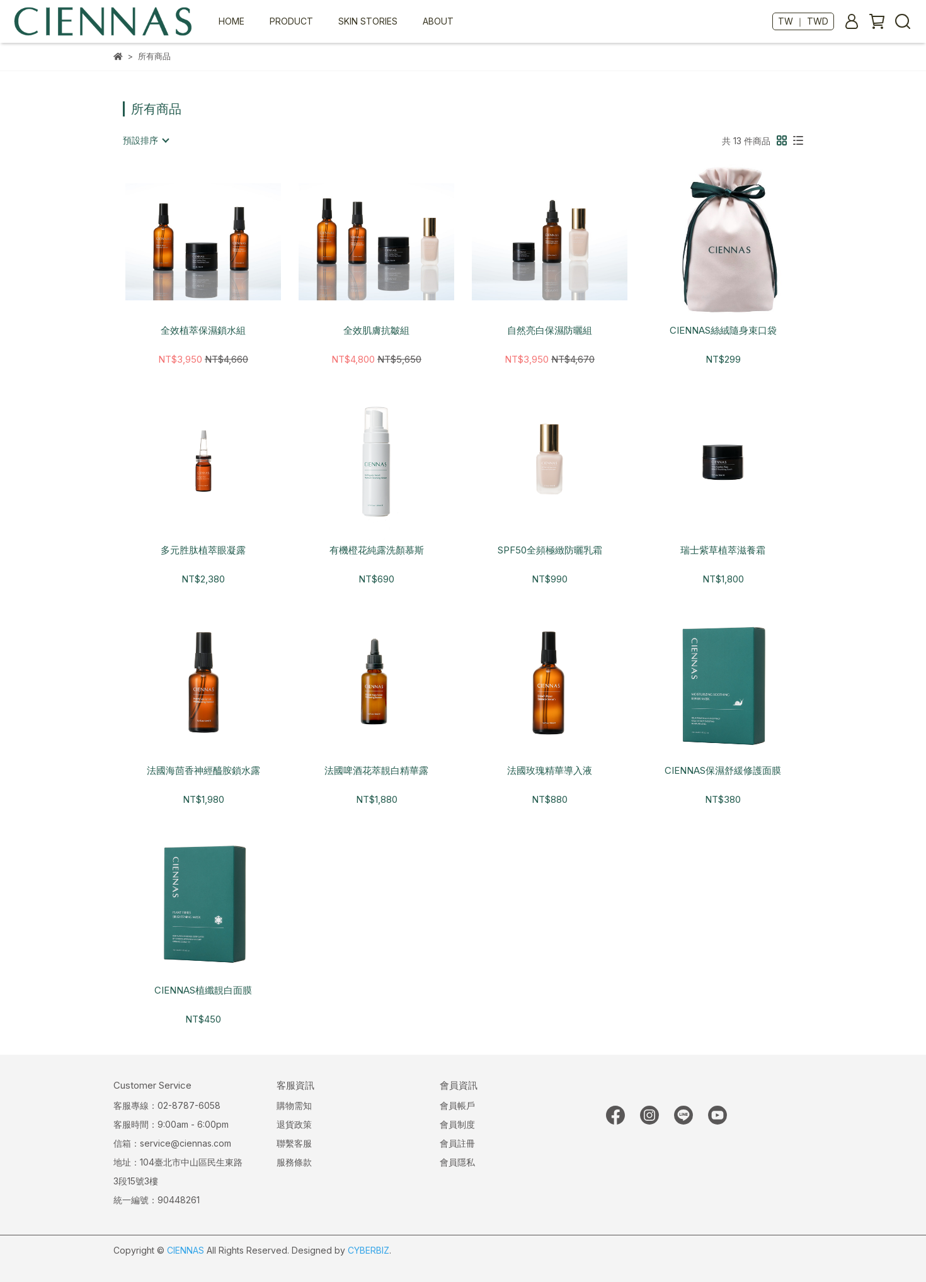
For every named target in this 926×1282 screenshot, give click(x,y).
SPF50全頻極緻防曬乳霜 (550, 550)
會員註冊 (457, 1143)
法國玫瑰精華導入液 (549, 770)
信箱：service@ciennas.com (172, 1143)
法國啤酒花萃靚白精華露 (376, 770)
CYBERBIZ (368, 1250)
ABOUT (438, 21)
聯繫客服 (294, 1143)
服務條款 (294, 1162)
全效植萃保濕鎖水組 (203, 330)
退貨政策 (294, 1124)
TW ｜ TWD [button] (803, 21)
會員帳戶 (457, 1105)
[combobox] (145, 140)
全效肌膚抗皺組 (376, 330)
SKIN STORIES (367, 21)
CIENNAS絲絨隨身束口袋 (723, 330)
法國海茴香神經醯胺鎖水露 (203, 770)
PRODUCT (291, 21)
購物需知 (294, 1105)
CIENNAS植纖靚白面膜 (203, 990)
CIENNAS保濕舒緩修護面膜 (723, 770)
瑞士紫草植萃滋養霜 (722, 550)
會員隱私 (457, 1162)
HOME (231, 21)
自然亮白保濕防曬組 (549, 330)
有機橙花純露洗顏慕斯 (376, 550)
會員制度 (457, 1124)
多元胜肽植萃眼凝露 (203, 550)
